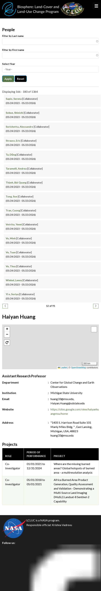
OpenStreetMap (78, 367)
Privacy (10, 556)
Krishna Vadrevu (62, 525)
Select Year (8, 63)
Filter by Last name (13, 36)
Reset (20, 78)
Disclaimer (12, 572)
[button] (50, 343)
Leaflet (62, 367)
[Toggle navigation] (96, 6)
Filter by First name (13, 50)
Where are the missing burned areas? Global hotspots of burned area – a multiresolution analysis (74, 468)
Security (10, 564)
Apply (8, 78)
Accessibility (13, 580)
